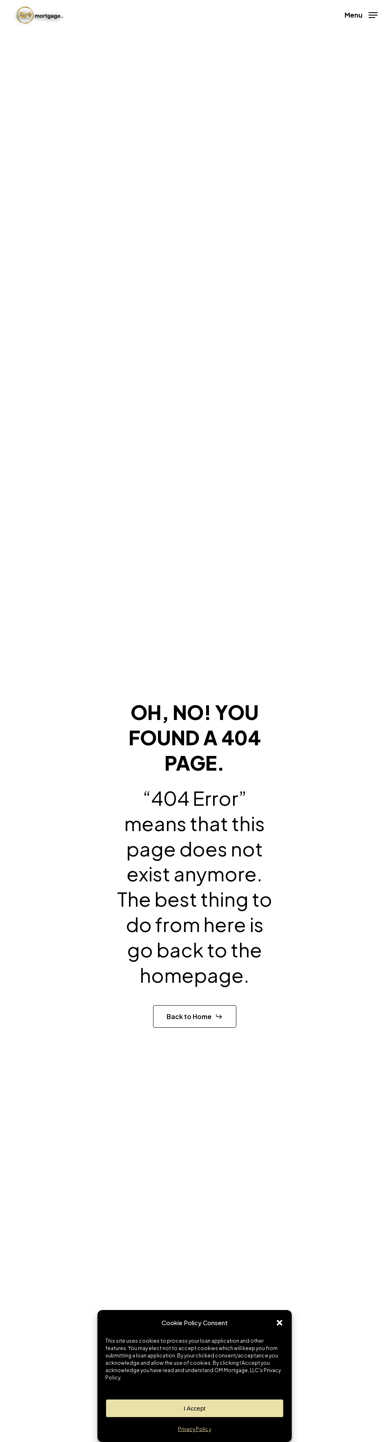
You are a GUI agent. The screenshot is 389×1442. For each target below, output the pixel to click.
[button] (280, 1323)
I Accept (194, 1408)
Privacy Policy (194, 1429)
